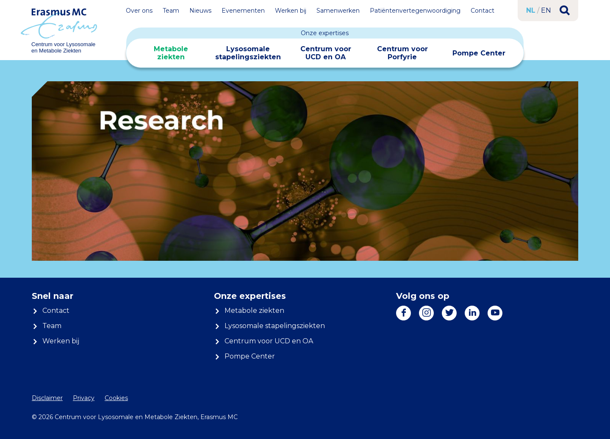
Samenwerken (338, 10)
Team (171, 10)
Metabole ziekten (171, 53)
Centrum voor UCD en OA (325, 53)
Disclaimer (47, 398)
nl (530, 10)
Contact (482, 10)
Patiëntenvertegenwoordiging (415, 10)
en (546, 10)
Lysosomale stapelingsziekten (248, 53)
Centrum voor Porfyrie (402, 53)
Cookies (116, 398)
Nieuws (200, 10)
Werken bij (290, 10)
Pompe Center (478, 53)
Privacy (83, 398)
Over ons (139, 10)
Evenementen (243, 10)
